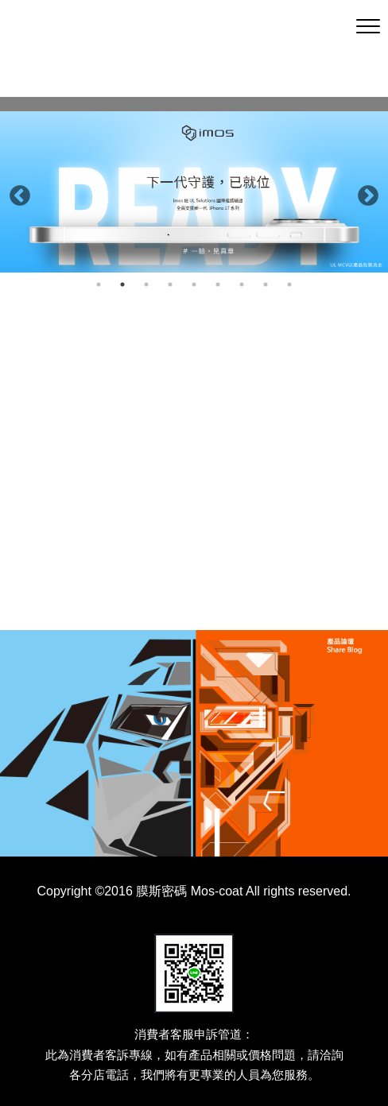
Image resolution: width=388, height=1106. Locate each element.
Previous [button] (16, 192)
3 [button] (146, 284)
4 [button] (170, 284)
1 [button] (99, 284)
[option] (194, 192)
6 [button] (218, 284)
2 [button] (122, 284)
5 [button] (194, 284)
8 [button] (266, 284)
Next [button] (364, 192)
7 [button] (242, 284)
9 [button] (289, 284)
